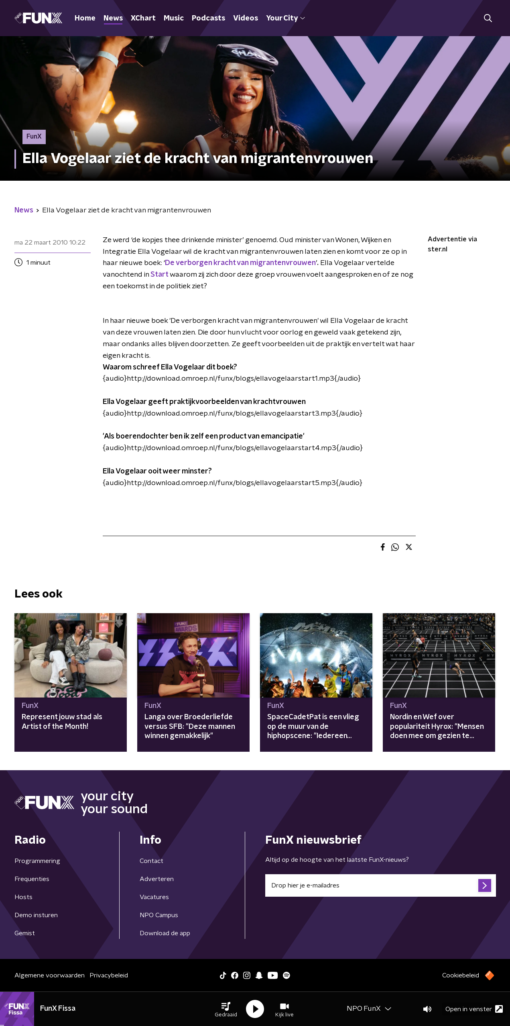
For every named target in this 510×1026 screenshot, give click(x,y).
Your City (285, 18)
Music (174, 18)
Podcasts (208, 18)
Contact (151, 861)
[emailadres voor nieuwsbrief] (380, 885)
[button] (226, 1009)
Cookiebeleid (460, 975)
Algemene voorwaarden (49, 975)
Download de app (165, 933)
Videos (245, 18)
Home (85, 18)
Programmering (37, 861)
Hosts (23, 897)
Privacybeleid (108, 975)
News (113, 18)
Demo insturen (36, 915)
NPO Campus (159, 915)
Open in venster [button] (474, 1009)
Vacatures (154, 897)
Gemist (24, 933)
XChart (143, 18)
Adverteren (157, 879)
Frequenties (31, 879)
